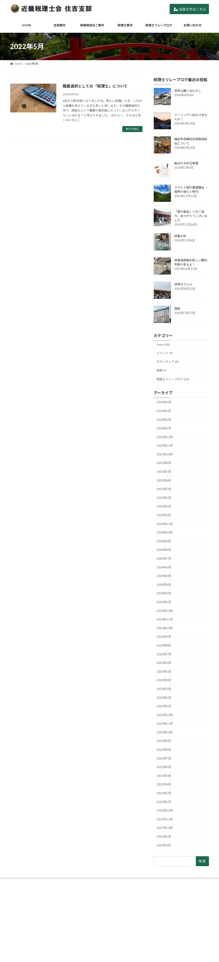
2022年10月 (165, 732)
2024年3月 (164, 593)
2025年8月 (164, 463)
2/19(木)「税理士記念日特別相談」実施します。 (178, 917)
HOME (85, 898)
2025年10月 (165, 454)
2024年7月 (164, 558)
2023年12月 (165, 611)
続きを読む (132, 129)
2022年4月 (164, 784)
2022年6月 (164, 767)
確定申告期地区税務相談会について (171, 912)
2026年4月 (164, 402)
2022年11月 (165, 723)
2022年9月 (164, 741)
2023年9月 (164, 637)
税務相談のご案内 (91, 913)
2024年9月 (164, 541)
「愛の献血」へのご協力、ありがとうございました (190, 216)
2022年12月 (165, 715)
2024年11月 (165, 524)
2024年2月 (164, 602)
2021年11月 (165, 819)
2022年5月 (164, 776)
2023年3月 (164, 689)
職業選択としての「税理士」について (95, 86)
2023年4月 (164, 680)
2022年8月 (164, 749)
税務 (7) (162, 370)
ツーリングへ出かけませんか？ (169, 906)
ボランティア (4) (167, 362)
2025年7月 (164, 471)
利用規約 (86, 943)
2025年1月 (164, 515)
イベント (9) (165, 353)
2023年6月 (164, 663)
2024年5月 (164, 576)
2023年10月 (165, 628)
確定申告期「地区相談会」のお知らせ (172, 923)
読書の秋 (180, 236)
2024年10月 (165, 532)
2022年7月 (164, 758)
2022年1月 (164, 802)
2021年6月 (164, 836)
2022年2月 (164, 793)
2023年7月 (164, 654)
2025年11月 (165, 445)
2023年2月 (164, 697)
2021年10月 (165, 828)
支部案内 (86, 906)
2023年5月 (164, 671)
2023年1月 (164, 706)
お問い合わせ (88, 936)
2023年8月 (164, 645)
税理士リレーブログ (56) (173, 379)
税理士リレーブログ (92, 928)
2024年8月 (164, 550)
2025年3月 (164, 498)
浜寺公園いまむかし (187, 90)
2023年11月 (165, 619)
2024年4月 (164, 584)
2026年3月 (164, 411)
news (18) (163, 344)
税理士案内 (87, 921)
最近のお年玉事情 (186, 163)
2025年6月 (164, 480)
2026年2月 (164, 419)
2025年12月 (165, 437)
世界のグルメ (183, 284)
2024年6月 (164, 567)
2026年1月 (164, 428)
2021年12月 (165, 810)
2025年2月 (164, 506)
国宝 (177, 308)
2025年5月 (164, 489)
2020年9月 (164, 845)
